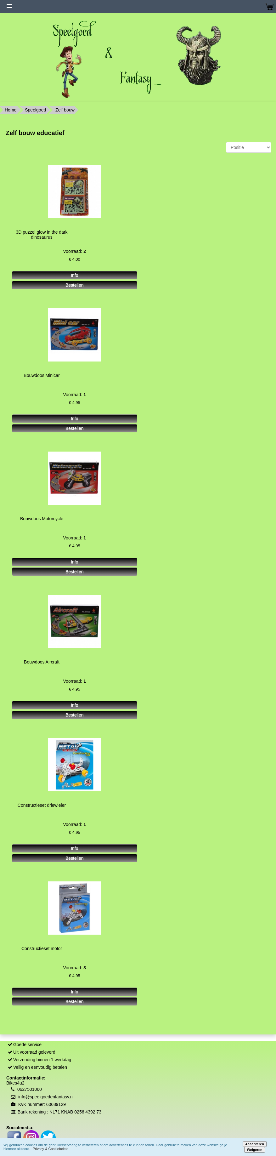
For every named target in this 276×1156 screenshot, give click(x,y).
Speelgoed (35, 109)
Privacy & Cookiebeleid (50, 1149)
